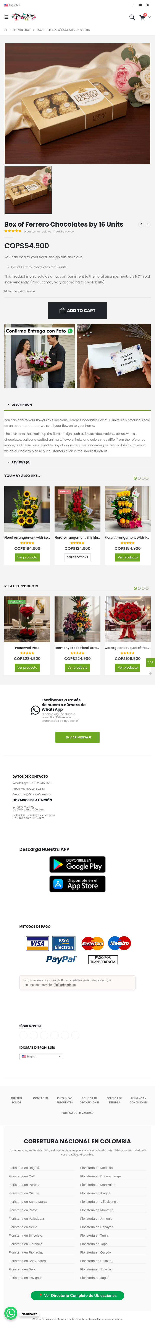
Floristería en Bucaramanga (100, 1177)
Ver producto (27, 557)
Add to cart (81, 311)
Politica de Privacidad (77, 1114)
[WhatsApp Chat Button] (10, 1313)
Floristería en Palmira (95, 1262)
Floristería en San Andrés (27, 1262)
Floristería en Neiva (23, 1228)
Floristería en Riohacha (26, 1253)
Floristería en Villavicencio (99, 1203)
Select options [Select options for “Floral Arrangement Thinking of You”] (77, 557)
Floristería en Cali (21, 1177)
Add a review (65, 231)
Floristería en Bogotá (24, 1169)
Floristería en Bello (22, 1270)
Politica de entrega (114, 1101)
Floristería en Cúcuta (24, 1194)
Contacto (40, 1099)
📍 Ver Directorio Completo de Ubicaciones (77, 1297)
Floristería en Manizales (97, 1186)
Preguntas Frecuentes (65, 1101)
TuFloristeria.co (65, 986)
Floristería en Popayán (96, 1228)
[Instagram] (147, 5)
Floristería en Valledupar (26, 1219)
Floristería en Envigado (25, 1279)
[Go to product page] (27, 509)
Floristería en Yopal (94, 1245)
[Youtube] (140, 5)
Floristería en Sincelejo (25, 1236)
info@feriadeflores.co (36, 796)
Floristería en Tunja (94, 1236)
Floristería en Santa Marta (28, 1203)
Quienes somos (16, 1101)
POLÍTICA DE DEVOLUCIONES (89, 1101)
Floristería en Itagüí (94, 1279)
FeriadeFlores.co (24, 291)
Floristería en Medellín (96, 1169)
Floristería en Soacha (95, 1270)
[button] (7, 17)
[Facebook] (133, 5)
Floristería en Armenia (96, 1219)
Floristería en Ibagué (95, 1194)
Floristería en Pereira (24, 1186)
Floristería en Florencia (25, 1245)
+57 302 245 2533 (40, 784)
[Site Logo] (23, 17)
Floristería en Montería (96, 1211)
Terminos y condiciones (138, 1101)
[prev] (141, 224)
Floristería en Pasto (23, 1211)
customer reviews (37, 231)
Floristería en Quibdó (95, 1253)
